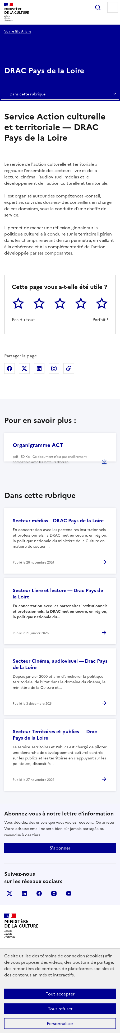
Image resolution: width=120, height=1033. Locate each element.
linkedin (24, 893)
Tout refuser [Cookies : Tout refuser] (60, 1009)
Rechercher (98, 7)
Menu (112, 7)
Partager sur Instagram (54, 368)
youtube (68, 893)
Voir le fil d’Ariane (17, 31)
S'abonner (60, 848)
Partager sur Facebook (9, 368)
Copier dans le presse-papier (68, 368)
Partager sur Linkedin (39, 368)
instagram (54, 893)
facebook (39, 893)
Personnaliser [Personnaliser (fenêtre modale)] (60, 1023)
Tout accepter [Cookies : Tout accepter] (60, 994)
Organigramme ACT (38, 445)
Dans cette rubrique (60, 94)
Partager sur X (24, 368)
